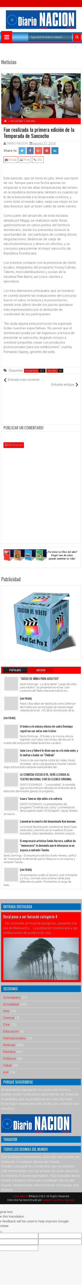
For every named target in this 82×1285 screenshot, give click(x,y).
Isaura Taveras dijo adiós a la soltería (41, 798)
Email (10, 160)
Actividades (12, 997)
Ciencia (8, 1018)
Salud (7, 1065)
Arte (6, 1011)
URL (37, 160)
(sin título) (26, 698)
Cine (6, 1025)
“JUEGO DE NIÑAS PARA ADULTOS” (39, 678)
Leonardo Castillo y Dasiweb (58, 1200)
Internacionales (14, 1038)
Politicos (9, 1059)
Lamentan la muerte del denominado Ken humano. (48, 821)
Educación (11, 1031)
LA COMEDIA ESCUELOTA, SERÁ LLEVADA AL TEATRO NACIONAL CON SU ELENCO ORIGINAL (46, 776)
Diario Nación (21, 1196)
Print (25, 160)
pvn (6, 1072)
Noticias (9, 1045)
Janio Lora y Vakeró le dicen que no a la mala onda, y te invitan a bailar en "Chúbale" (49, 752)
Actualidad (31, 370)
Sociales (52, 370)
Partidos (9, 1052)
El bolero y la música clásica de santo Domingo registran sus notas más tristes (46, 728)
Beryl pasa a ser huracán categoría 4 (30, 916)
